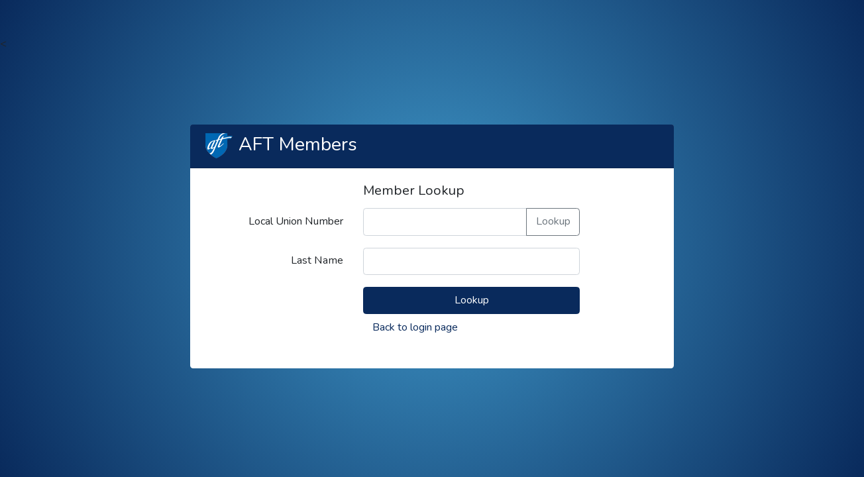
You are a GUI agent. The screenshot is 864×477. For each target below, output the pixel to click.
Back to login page (415, 327)
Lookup (553, 221)
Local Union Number (295, 221)
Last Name (317, 260)
